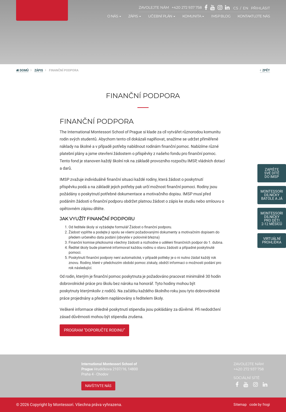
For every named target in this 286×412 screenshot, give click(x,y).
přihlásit (260, 8)
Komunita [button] (193, 16)
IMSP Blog (220, 16)
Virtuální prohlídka (271, 240)
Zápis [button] (134, 16)
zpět (265, 70)
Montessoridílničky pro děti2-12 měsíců (272, 218)
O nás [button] (114, 16)
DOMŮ (22, 70)
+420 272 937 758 (187, 7)
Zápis (38, 70)
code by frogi (259, 404)
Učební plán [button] (161, 16)
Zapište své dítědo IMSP (271, 173)
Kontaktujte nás (254, 16)
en (245, 8)
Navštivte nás (98, 386)
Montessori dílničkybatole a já (272, 195)
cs (235, 8)
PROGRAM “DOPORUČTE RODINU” (94, 330)
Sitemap (240, 404)
